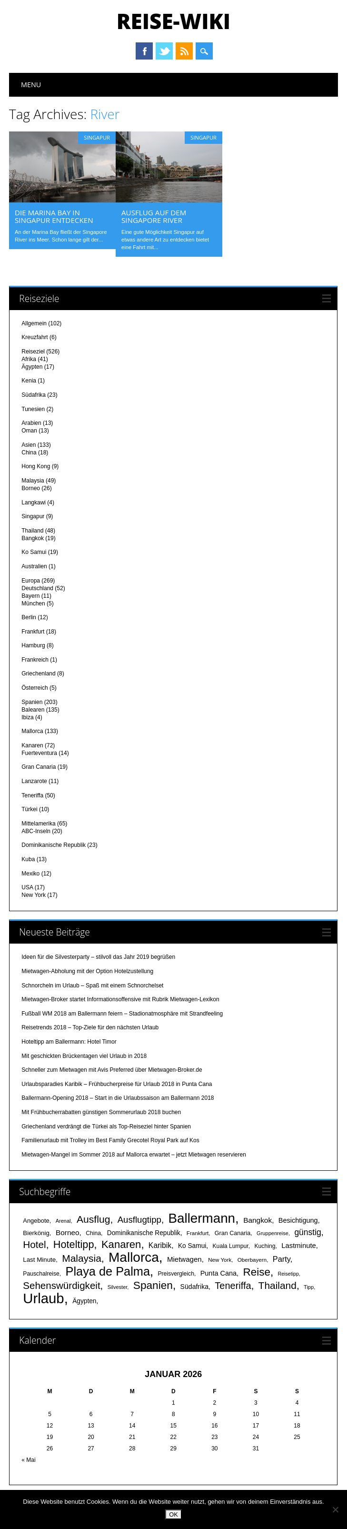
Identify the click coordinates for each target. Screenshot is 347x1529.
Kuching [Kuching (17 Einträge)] (264, 1245)
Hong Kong (35, 466)
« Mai (28, 1459)
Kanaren (32, 745)
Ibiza (27, 716)
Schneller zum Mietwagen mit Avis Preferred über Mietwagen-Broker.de (111, 1069)
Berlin (28, 617)
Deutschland (37, 587)
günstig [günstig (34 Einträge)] (307, 1232)
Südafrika (33, 394)
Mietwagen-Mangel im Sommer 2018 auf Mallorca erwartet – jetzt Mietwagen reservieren (133, 1154)
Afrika (28, 358)
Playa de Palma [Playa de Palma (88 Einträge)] (108, 1271)
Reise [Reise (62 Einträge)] (256, 1272)
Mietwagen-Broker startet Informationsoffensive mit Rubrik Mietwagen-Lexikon (120, 999)
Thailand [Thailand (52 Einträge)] (277, 1284)
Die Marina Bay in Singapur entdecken (54, 216)
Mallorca (32, 730)
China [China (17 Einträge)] (93, 1232)
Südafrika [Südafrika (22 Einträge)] (194, 1286)
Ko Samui (33, 551)
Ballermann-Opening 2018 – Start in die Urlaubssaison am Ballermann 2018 (117, 1097)
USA (27, 887)
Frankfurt (32, 631)
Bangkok (32, 537)
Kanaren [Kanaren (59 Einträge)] (121, 1244)
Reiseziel (33, 351)
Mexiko (30, 872)
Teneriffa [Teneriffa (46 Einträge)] (233, 1285)
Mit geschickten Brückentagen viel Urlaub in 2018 (84, 1055)
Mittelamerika (38, 823)
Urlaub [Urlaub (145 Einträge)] (43, 1298)
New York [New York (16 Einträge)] (219, 1259)
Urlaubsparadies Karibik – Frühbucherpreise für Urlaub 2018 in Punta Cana (116, 1083)
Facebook (144, 51)
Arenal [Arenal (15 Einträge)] (63, 1220)
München (33, 602)
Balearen (32, 708)
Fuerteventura (39, 752)
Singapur (97, 137)
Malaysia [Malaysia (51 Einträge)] (81, 1257)
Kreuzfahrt (34, 336)
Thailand (32, 530)
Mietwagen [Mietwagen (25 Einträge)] (184, 1259)
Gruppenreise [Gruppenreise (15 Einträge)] (272, 1233)
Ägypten (31, 366)
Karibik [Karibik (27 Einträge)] (160, 1245)
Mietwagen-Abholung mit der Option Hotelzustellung (87, 970)
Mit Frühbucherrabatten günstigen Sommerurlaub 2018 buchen (101, 1111)
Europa (30, 579)
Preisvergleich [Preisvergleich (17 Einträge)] (176, 1273)
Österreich (34, 687)
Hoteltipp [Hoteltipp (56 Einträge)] (73, 1244)
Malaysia (32, 480)
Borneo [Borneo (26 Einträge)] (67, 1232)
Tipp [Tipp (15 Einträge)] (309, 1286)
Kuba (28, 858)
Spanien (31, 701)
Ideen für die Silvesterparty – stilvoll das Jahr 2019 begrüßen (98, 956)
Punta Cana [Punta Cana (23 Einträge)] (218, 1273)
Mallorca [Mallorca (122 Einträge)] (134, 1256)
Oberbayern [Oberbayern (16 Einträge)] (252, 1259)
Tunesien (33, 408)
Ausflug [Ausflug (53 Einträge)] (93, 1218)
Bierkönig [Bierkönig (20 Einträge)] (36, 1232)
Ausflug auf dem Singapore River (153, 216)
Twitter (164, 51)
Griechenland (38, 673)
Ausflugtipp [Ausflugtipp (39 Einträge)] (139, 1219)
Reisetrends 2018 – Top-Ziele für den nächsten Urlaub (90, 1027)
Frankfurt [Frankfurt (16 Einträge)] (197, 1232)
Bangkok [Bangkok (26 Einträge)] (257, 1220)
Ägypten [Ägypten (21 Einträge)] (84, 1300)
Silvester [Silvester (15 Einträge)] (118, 1286)
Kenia (28, 380)
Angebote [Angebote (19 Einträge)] (36, 1220)
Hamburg (33, 645)
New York (33, 894)
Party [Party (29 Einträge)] (281, 1258)
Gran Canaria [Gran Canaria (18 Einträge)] (232, 1232)
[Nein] (335, 1509)
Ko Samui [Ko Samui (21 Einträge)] (192, 1245)
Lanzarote (34, 780)
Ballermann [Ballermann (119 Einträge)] (201, 1217)
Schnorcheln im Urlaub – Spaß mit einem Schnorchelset (92, 984)
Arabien (31, 422)
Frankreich (35, 659)
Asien (28, 444)
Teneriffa (32, 794)
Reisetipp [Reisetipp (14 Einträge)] (288, 1273)
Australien (34, 566)
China (28, 452)
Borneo (30, 487)
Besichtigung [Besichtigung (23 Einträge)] (298, 1220)
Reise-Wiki (173, 21)
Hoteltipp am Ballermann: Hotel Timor (68, 1041)
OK (173, 1514)
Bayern (30, 595)
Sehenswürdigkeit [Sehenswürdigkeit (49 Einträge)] (61, 1284)
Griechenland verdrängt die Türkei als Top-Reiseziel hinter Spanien (106, 1125)
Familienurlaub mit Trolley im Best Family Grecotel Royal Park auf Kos (110, 1140)
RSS (184, 51)
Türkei (29, 808)
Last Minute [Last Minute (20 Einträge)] (39, 1259)
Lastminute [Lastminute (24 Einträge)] (298, 1245)
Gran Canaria (38, 766)
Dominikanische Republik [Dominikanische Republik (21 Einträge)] (143, 1232)
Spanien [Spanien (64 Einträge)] (153, 1284)
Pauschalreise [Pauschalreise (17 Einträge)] (41, 1273)
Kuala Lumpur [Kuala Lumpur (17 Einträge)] (230, 1245)
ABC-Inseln (35, 830)
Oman (29, 430)
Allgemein (34, 322)
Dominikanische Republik (53, 844)
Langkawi (33, 501)
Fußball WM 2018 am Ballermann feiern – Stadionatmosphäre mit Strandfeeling (122, 1013)
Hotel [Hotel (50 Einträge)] (34, 1243)
